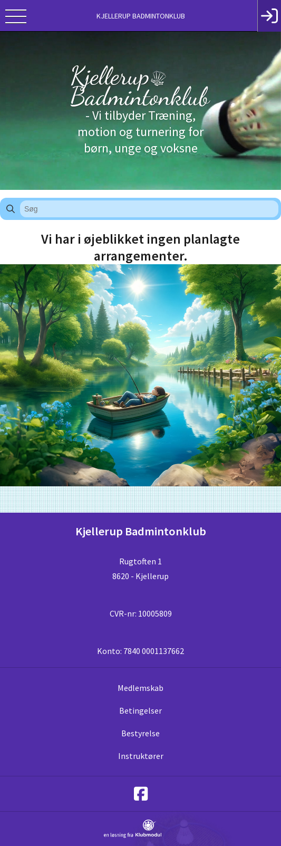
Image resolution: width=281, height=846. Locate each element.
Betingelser (140, 710)
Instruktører (140, 756)
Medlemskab (140, 687)
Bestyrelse (140, 733)
